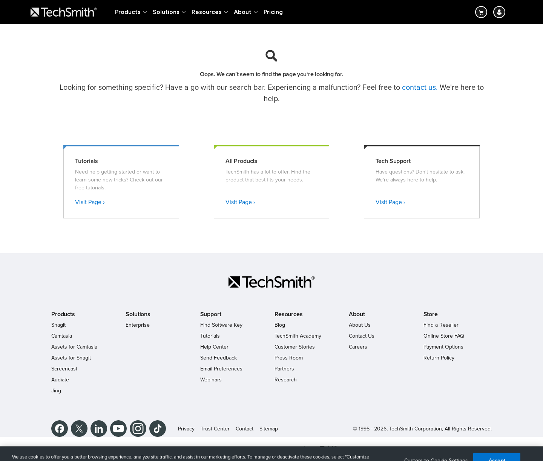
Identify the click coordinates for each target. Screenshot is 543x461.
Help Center (214, 347)
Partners (284, 369)
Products (128, 11)
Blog (280, 325)
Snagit (58, 325)
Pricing (273, 11)
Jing (56, 390)
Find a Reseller (441, 325)
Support (210, 314)
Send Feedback (218, 358)
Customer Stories (295, 347)
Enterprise (138, 325)
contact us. (420, 87)
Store (430, 314)
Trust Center (215, 429)
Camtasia (61, 336)
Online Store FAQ (443, 336)
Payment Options (443, 347)
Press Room (289, 358)
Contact (244, 429)
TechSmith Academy (298, 336)
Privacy (186, 429)
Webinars (211, 379)
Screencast (64, 369)
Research (286, 379)
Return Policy (438, 358)
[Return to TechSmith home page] (63, 12)
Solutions (166, 11)
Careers (358, 347)
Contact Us (361, 336)
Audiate (60, 379)
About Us (360, 325)
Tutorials (210, 336)
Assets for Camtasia (74, 347)
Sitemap (268, 429)
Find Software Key (221, 325)
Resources (207, 11)
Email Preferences (221, 369)
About (243, 11)
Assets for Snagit (71, 358)
